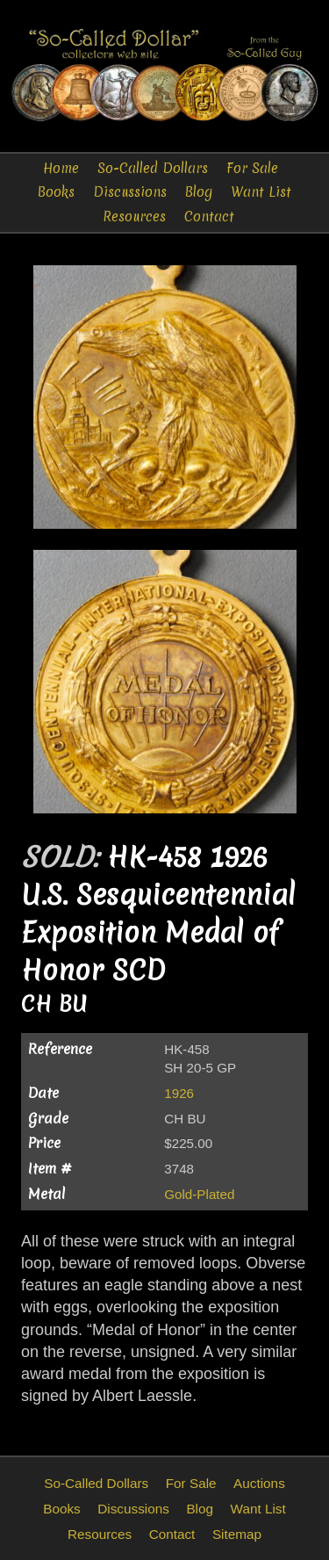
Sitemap (236, 1534)
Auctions (259, 1483)
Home (61, 168)
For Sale (252, 168)
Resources (134, 216)
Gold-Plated (199, 1194)
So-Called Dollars (152, 168)
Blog (198, 192)
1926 (179, 1093)
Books (56, 192)
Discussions (130, 192)
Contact (209, 216)
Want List (261, 192)
